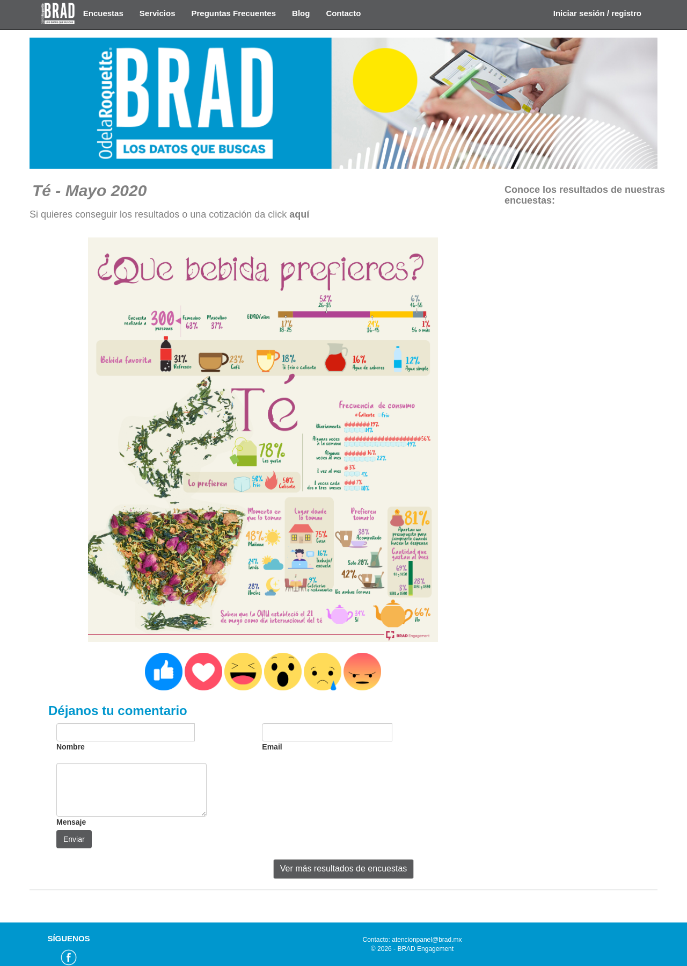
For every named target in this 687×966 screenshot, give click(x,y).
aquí (299, 214)
